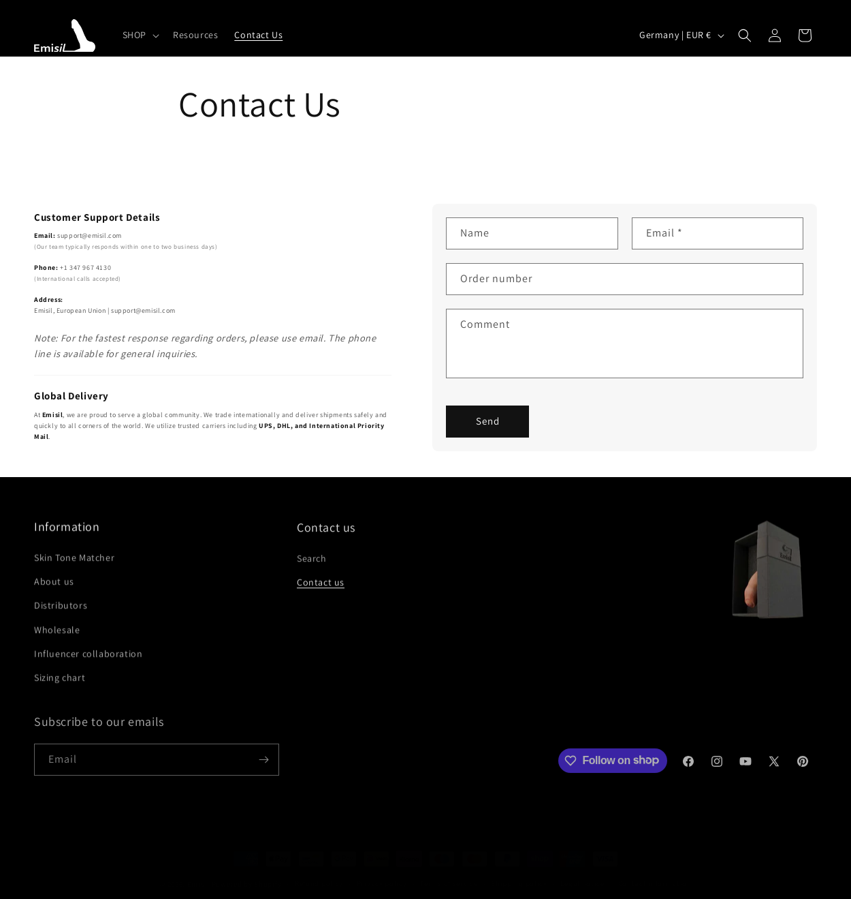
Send (488, 420)
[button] (139, 34)
